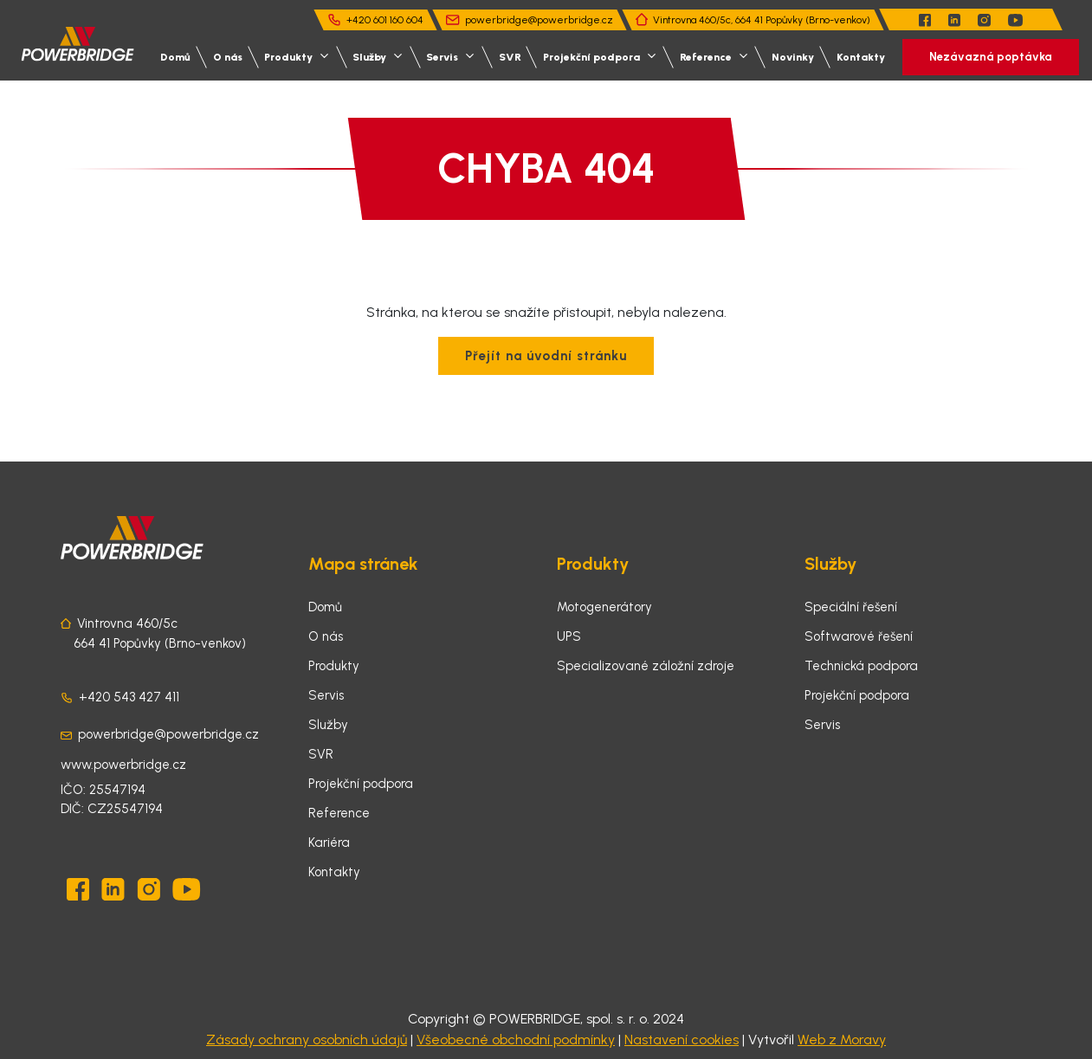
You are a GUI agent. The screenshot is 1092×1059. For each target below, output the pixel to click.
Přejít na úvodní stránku (546, 356)
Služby (328, 725)
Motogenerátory (604, 607)
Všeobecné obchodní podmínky (516, 1039)
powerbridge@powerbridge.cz (539, 20)
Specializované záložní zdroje (645, 666)
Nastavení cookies (681, 1039)
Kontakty (861, 57)
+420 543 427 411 (129, 697)
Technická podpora (861, 666)
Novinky (793, 57)
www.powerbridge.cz (123, 764)
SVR (510, 57)
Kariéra (329, 842)
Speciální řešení (850, 607)
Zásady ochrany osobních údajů (306, 1039)
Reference (339, 813)
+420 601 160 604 (384, 20)
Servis (326, 695)
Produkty (333, 666)
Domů (175, 57)
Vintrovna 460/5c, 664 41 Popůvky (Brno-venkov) (761, 20)
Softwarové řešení (858, 636)
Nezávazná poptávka (990, 56)
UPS (569, 636)
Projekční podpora (360, 783)
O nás (227, 57)
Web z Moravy (842, 1039)
